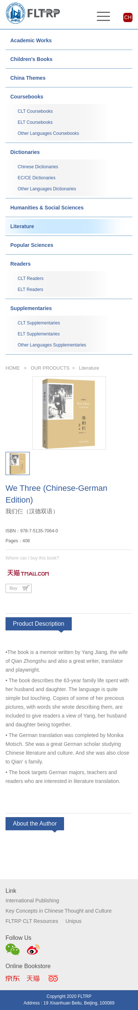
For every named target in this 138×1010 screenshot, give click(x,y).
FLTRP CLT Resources (32, 921)
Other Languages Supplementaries (52, 345)
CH (127, 17)
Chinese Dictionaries (38, 166)
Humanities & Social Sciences (47, 208)
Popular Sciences (31, 245)
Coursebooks (26, 97)
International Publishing (32, 900)
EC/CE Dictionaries (37, 177)
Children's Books (31, 59)
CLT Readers (30, 278)
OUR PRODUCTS (50, 368)
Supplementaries (31, 308)
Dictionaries (25, 152)
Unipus (74, 921)
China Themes (28, 78)
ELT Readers (30, 289)
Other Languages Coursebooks (48, 133)
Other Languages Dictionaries (47, 188)
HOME (13, 368)
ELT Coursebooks (35, 122)
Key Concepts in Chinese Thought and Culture (59, 911)
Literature (22, 226)
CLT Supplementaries (39, 323)
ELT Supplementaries (39, 334)
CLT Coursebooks (35, 111)
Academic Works (31, 40)
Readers (20, 264)
